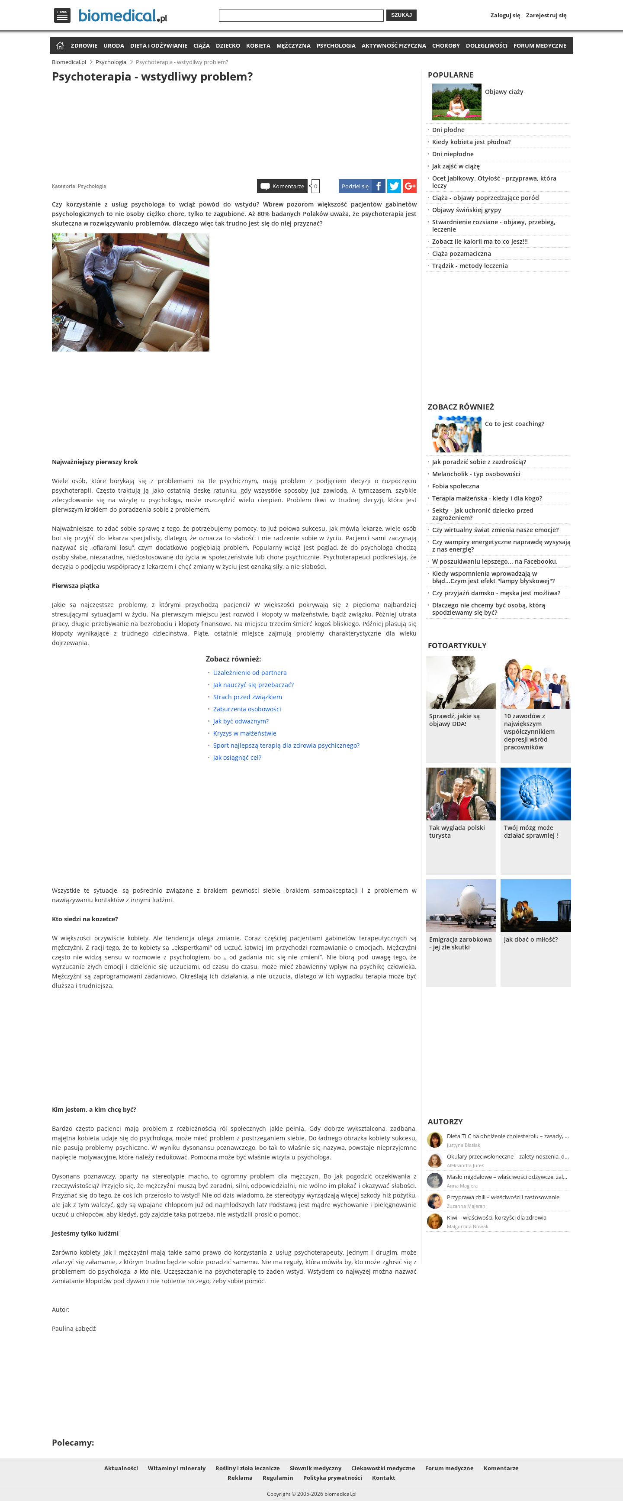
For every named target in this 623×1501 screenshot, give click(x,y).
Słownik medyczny (315, 1468)
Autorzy (445, 1122)
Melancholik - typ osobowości (476, 474)
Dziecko (228, 45)
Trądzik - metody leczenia (470, 265)
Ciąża (201, 45)
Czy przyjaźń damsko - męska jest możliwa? (496, 593)
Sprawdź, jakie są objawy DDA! (454, 720)
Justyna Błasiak (463, 1145)
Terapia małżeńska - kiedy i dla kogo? (487, 498)
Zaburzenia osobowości (247, 709)
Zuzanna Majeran (466, 1206)
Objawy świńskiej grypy (466, 210)
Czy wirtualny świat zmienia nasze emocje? (495, 530)
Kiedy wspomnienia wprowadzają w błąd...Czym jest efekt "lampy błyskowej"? (493, 577)
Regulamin (278, 1478)
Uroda (113, 45)
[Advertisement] (234, 129)
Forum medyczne (540, 45)
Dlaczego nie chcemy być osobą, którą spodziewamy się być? (488, 609)
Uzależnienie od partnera (250, 672)
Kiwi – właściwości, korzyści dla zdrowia (496, 1217)
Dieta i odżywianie (158, 45)
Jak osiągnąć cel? (237, 757)
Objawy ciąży (504, 91)
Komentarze (288, 186)
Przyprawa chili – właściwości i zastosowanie (503, 1197)
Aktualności (121, 1468)
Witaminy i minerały (177, 1468)
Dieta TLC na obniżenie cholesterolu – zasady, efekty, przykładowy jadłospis (508, 1136)
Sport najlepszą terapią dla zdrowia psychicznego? (286, 745)
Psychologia (336, 45)
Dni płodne (448, 130)
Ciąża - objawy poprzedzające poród (485, 198)
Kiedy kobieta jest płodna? (471, 142)
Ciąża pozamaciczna (461, 253)
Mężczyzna (293, 45)
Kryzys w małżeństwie (244, 733)
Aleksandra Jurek (465, 1165)
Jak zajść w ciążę (456, 166)
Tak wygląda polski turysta (457, 831)
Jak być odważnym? (241, 721)
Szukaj (401, 15)
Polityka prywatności (332, 1478)
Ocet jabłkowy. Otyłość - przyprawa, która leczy (494, 182)
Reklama (240, 1478)
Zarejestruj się (546, 15)
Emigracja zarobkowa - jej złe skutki (460, 943)
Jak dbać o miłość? (531, 939)
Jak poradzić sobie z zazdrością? (479, 462)
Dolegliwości (486, 45)
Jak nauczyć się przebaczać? (253, 685)
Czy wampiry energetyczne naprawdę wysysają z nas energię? (501, 545)
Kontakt (383, 1478)
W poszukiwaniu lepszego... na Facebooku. (495, 561)
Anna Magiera (462, 1185)
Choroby (446, 45)
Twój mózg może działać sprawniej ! (531, 831)
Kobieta (258, 45)
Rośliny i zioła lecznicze (247, 1468)
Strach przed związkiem (247, 697)
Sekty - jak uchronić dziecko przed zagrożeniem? (482, 514)
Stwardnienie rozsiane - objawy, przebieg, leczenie (494, 225)
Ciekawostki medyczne (383, 1468)
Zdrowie (84, 45)
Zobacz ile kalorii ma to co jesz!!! (480, 241)
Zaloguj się (505, 15)
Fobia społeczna (455, 486)
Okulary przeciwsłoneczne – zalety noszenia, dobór (508, 1156)
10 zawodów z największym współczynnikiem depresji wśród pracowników (529, 731)
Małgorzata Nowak (467, 1226)
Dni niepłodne (453, 154)
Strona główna (59, 46)
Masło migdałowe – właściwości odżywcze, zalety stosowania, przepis (508, 1177)
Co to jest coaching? (514, 424)
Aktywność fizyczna (394, 45)
